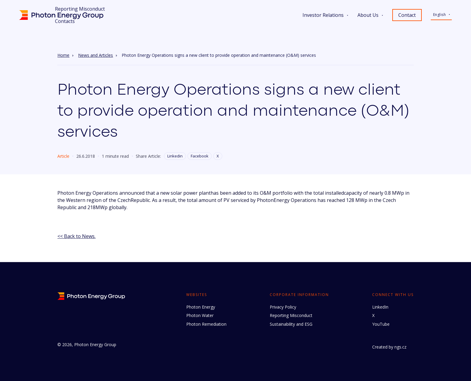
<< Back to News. (76, 236)
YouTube (381, 324)
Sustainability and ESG (291, 324)
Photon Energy (200, 307)
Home (63, 55)
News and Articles (95, 55)
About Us (367, 15)
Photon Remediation (206, 324)
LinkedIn (380, 307)
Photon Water (200, 315)
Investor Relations (323, 15)
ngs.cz (400, 347)
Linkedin (175, 156)
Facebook (199, 156)
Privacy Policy (283, 307)
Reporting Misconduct (291, 315)
